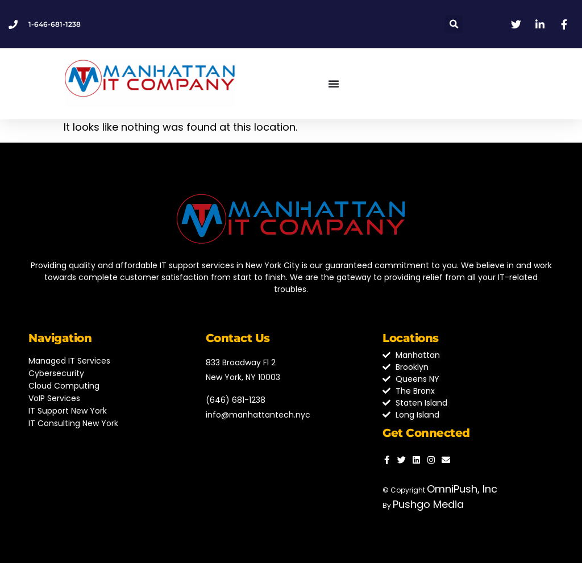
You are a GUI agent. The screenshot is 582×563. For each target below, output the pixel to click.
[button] (454, 24)
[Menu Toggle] (333, 83)
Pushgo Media (428, 504)
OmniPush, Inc (462, 489)
